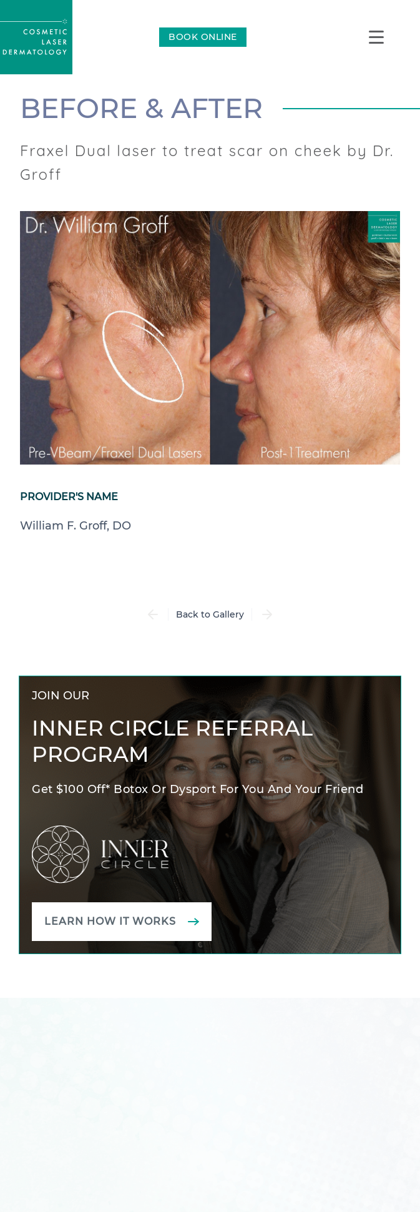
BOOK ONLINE (202, 36)
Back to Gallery (210, 614)
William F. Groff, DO (75, 526)
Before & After (141, 108)
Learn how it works (110, 921)
